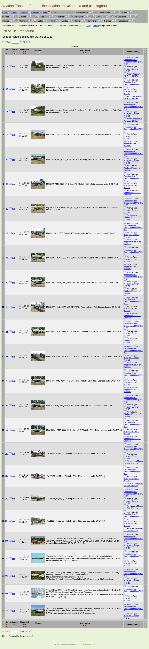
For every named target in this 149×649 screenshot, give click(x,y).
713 (6, 611)
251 (6, 454)
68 (7, 405)
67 (7, 381)
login (88, 25)
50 (7, 184)
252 (6, 476)
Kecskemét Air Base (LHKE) (133, 75)
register (96, 25)
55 (7, 233)
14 (7, 66)
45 (7, 159)
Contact (25, 13)
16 (7, 111)
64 (7, 307)
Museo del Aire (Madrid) (133, 462)
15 (7, 89)
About (15, 13)
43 (7, 135)
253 (6, 498)
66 (7, 356)
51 (7, 208)
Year (46, 13)
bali (13, 67)
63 (7, 282)
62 (7, 258)
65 (7, 332)
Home (6, 13)
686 (6, 593)
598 (6, 541)
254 (6, 521)
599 (6, 558)
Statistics (36, 13)
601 (6, 576)
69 (7, 430)
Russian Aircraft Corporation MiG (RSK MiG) (133, 62)
